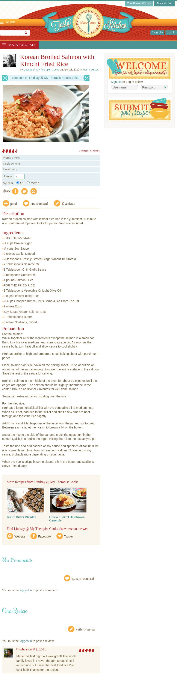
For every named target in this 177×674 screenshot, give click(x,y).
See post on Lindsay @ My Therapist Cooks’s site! (45, 77)
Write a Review (85, 629)
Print (14, 203)
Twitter (68, 536)
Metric (33, 183)
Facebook (44, 536)
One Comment (39, 203)
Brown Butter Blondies (21, 517)
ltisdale (21, 649)
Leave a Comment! (83, 578)
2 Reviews (68, 203)
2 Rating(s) (84, 151)
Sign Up (157, 32)
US (20, 183)
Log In (171, 32)
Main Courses (22, 45)
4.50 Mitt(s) (95, 151)
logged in (26, 590)
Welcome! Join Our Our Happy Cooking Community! (139, 68)
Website (19, 536)
